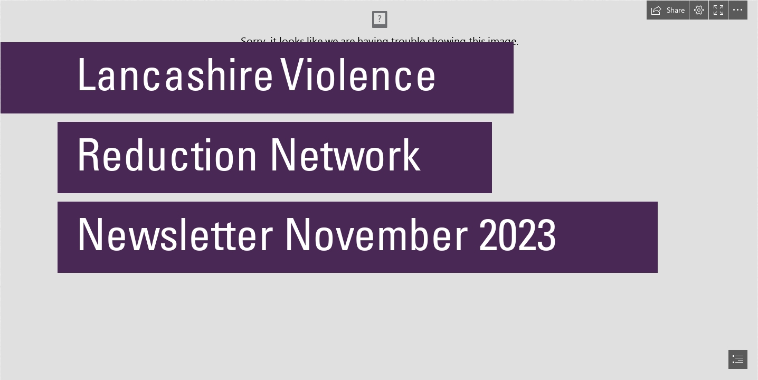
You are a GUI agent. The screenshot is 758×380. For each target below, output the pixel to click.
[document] (379, 190)
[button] (668, 10)
